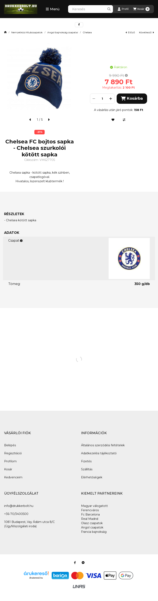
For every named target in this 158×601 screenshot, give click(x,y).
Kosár (8, 469)
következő (146, 32)
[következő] (49, 119)
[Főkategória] (5, 32)
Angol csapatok (92, 527)
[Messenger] (83, 562)
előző (130, 32)
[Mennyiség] (102, 99)
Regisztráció (13, 453)
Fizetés (86, 461)
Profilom (10, 461)
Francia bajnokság (94, 532)
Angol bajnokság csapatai (62, 32)
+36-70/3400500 (16, 514)
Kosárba (132, 98)
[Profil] (123, 9)
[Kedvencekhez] (112, 119)
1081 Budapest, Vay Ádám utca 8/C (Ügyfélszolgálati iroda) (29, 524)
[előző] (30, 119)
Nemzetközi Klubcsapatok (27, 32)
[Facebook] (75, 562)
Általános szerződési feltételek (103, 445)
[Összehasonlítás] (124, 119)
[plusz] (110, 99)
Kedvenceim (13, 477)
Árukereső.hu (36, 578)
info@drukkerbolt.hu (18, 506)
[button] (52, 9)
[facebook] (79, 24)
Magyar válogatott (94, 506)
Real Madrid (89, 519)
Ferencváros (90, 510)
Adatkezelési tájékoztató (99, 453)
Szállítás (86, 469)
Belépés (10, 445)
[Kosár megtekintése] (141, 9)
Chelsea (87, 32)
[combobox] (90, 9)
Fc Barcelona (90, 514)
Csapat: (15, 240)
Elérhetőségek (91, 477)
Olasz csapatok (92, 523)
